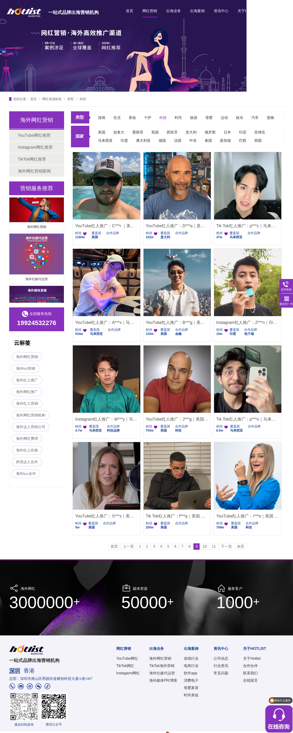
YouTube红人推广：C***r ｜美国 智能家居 (106, 226)
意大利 (191, 132)
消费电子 (191, 680)
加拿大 (118, 132)
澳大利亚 (143, 140)
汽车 (255, 118)
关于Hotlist (251, 658)
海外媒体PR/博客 (163, 680)
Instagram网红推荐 (35, 147)
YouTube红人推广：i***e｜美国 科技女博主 (247, 516)
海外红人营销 (27, 403)
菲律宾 (259, 132)
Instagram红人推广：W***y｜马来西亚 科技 (106, 419)
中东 (193, 140)
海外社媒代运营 (36, 280)
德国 (162, 140)
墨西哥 (137, 132)
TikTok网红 (125, 666)
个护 (147, 118)
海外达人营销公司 (30, 427)
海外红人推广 (27, 380)
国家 (80, 136)
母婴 (209, 118)
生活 (117, 118)
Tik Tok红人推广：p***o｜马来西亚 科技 (247, 419)
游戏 (101, 118)
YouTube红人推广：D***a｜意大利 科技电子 (177, 226)
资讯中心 (221, 11)
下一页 (226, 546)
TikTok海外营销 (161, 666)
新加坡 (225, 140)
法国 (177, 140)
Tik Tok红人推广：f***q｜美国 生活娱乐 (177, 516)
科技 (83, 99)
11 (214, 546)
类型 (71, 99)
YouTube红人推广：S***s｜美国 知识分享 (106, 516)
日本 (227, 132)
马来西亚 (105, 140)
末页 (240, 546)
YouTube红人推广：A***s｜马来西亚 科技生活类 (106, 322)
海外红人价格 (27, 450)
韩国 (258, 140)
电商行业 (191, 666)
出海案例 (197, 11)
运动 (224, 118)
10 (205, 546)
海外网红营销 (36, 227)
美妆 (132, 118)
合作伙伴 (250, 666)
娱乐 (239, 118)
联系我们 (250, 673)
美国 (101, 132)
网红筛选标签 (52, 99)
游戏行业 (191, 658)
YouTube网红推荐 (34, 135)
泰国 (208, 140)
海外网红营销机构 (30, 415)
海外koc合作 (26, 474)
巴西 (242, 140)
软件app (190, 673)
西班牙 (172, 132)
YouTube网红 (127, 658)
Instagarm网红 (128, 673)
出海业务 (173, 11)
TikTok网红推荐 (32, 159)
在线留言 (250, 680)
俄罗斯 (210, 132)
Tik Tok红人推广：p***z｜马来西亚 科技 (247, 226)
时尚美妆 (191, 695)
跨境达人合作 (27, 462)
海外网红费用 (27, 438)
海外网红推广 (27, 392)
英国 (155, 132)
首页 (129, 11)
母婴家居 (191, 688)
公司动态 (221, 658)
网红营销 (149, 11)
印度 (124, 140)
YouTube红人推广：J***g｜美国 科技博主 (177, 419)
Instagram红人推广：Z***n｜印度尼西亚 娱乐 (247, 322)
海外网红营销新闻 (34, 171)
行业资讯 (221, 666)
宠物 (270, 118)
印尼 (242, 132)
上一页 (128, 546)
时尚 (178, 118)
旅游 (193, 118)
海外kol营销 (25, 368)
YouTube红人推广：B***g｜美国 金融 (177, 322)
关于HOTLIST (249, 11)
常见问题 (221, 673)
